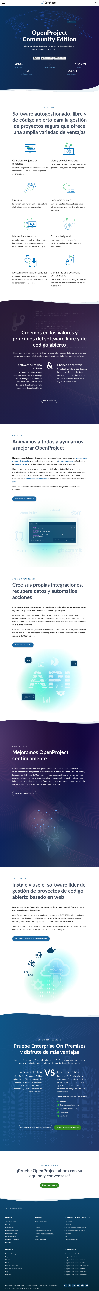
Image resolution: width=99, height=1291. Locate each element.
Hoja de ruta (68, 1221)
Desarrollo (67, 1233)
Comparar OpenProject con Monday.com (76, 1265)
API (65, 1236)
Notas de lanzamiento (71, 1239)
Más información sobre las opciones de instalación (31, 938)
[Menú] (3, 3)
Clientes (37, 1227)
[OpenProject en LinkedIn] (74, 1285)
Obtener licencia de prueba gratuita (67, 1127)
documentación (20, 464)
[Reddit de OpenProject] (82, 1285)
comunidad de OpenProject (37, 479)
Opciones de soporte (11, 1230)
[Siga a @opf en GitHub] (36, 58)
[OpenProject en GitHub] (65, 1285)
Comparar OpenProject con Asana (74, 1259)
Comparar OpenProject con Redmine (75, 1274)
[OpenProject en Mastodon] (69, 1285)
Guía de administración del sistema (74, 1230)
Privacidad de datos (31, 1285)
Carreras (37, 1233)
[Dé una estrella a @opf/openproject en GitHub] (44, 58)
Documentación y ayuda (12, 1254)
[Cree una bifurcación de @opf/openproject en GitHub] (57, 58)
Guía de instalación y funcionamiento (75, 1227)
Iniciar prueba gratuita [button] (49, 1185)
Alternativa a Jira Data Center (73, 1254)
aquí (14, 482)
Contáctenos (53, 1285)
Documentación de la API (23, 645)
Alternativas (70, 1249)
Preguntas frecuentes (11, 1257)
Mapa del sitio (43, 1285)
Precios (7, 1224)
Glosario (7, 1259)
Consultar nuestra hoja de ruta (24, 793)
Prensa (37, 1236)
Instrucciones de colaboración (24, 499)
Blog (6, 1271)
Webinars (8, 1274)
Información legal (19, 1285)
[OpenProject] (6, 1208)
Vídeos (7, 1262)
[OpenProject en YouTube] (78, 1285)
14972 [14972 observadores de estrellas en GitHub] (50, 58)
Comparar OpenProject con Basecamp (75, 1271)
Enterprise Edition (10, 1236)
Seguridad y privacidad (12, 1239)
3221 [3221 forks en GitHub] (63, 58)
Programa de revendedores (43, 1230)
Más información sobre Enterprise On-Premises (35, 1127)
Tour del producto (10, 1221)
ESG (36, 1224)
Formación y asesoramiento (13, 1268)
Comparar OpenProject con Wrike (74, 1268)
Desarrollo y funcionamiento (77, 1217)
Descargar (67, 1224)
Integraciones (9, 1227)
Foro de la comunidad (11, 1265)
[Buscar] (96, 3)
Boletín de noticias (40, 1239)
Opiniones (8, 1242)
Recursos (9, 1249)
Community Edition (11, 1233)
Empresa (38, 1217)
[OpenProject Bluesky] (86, 1285)
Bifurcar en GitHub (49, 400)
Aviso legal (8, 1285)
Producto (9, 1217)
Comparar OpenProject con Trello (74, 1262)
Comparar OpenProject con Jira (73, 1257)
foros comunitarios (66, 461)
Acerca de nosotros (41, 1221)
